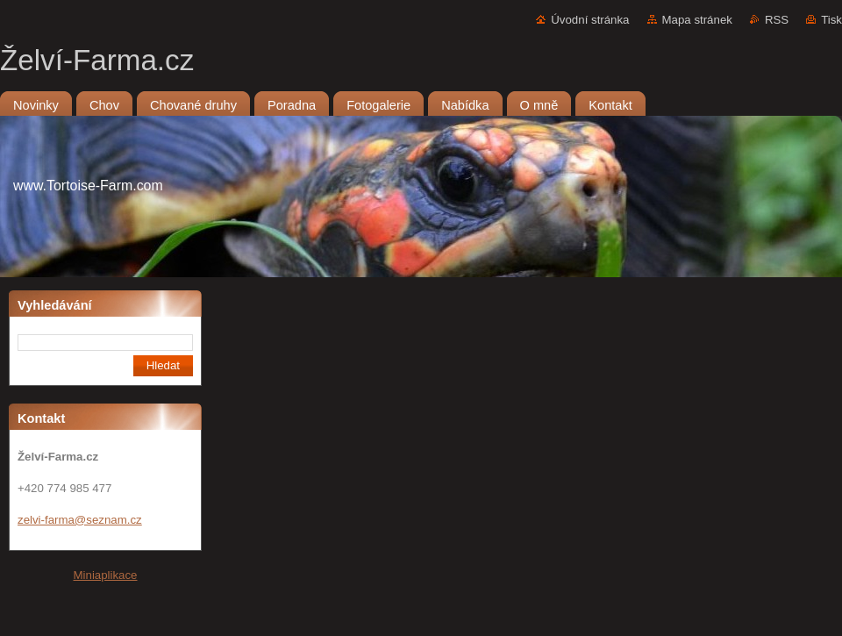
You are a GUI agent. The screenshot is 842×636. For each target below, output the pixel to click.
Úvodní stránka (590, 19)
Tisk (831, 19)
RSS (776, 19)
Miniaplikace (106, 575)
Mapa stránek (697, 19)
